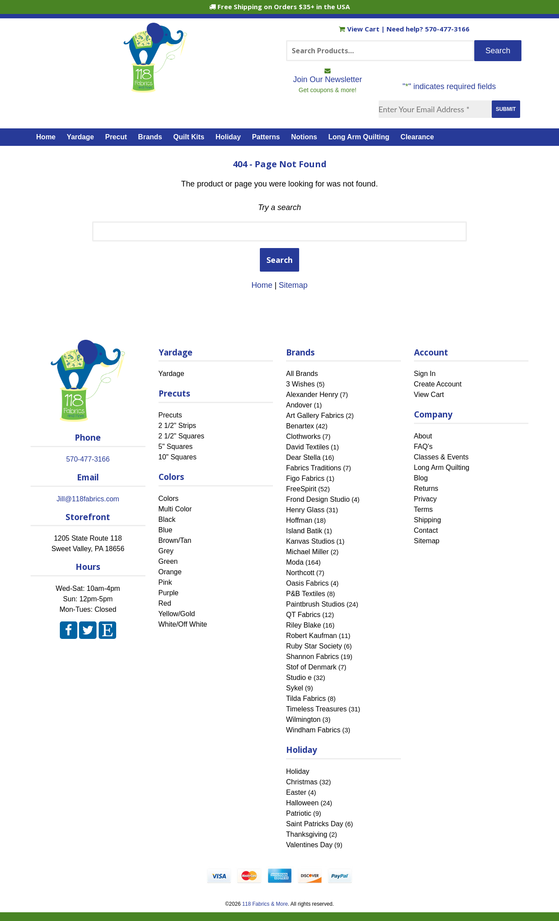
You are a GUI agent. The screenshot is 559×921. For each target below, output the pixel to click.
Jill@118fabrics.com (88, 499)
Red (165, 603)
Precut (116, 137)
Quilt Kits (188, 137)
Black (167, 519)
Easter (296, 792)
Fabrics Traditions (313, 468)
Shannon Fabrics (312, 656)
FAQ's (423, 446)
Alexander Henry (312, 394)
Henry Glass (305, 510)
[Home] (155, 88)
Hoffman (299, 520)
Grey (166, 551)
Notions (304, 137)
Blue (166, 530)
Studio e (299, 677)
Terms (423, 509)
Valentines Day (309, 845)
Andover (299, 405)
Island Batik (304, 531)
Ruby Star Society (314, 646)
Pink (165, 582)
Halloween (302, 803)
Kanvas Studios (310, 541)
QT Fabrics (303, 614)
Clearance (417, 137)
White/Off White (183, 624)
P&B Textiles (305, 593)
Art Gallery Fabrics (315, 415)
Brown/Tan (175, 540)
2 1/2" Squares (181, 436)
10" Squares (178, 457)
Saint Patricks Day (314, 824)
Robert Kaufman (311, 635)
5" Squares (176, 446)
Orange (170, 572)
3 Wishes (300, 384)
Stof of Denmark (311, 667)
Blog (421, 478)
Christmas (301, 782)
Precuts (170, 415)
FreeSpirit (301, 489)
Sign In (425, 373)
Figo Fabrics (305, 478)
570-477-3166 (447, 28)
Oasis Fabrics (307, 583)
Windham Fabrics (313, 730)
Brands (150, 137)
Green (168, 561)
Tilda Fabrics (306, 698)
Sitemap (293, 285)
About (423, 436)
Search (279, 260)
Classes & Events (441, 457)
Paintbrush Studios (315, 604)
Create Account (438, 384)
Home (45, 137)
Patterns (266, 137)
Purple (169, 593)
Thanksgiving (306, 834)
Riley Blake (303, 625)
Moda (295, 562)
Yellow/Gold (177, 613)
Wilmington (303, 719)
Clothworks (303, 436)
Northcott (300, 572)
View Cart (360, 28)
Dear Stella (303, 457)
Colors (169, 498)
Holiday (228, 137)
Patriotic (298, 813)
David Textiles (307, 447)
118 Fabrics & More (265, 904)
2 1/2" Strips (178, 425)
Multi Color (175, 509)
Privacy (425, 499)
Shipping (427, 520)
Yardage (80, 137)
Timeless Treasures (316, 709)
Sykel (294, 688)
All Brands (302, 373)
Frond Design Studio (318, 499)
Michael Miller (307, 551)
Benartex (300, 426)
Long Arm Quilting (359, 137)
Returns (426, 488)
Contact (426, 530)
